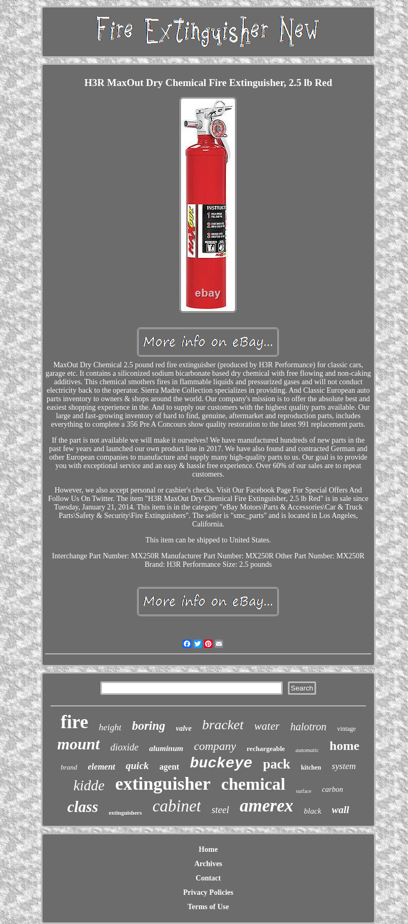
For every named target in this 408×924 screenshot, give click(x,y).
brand (69, 767)
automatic (307, 750)
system (343, 766)
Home (208, 849)
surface (303, 791)
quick (137, 765)
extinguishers (125, 812)
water (267, 726)
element (101, 766)
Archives (208, 864)
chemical (253, 783)
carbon (332, 789)
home (344, 746)
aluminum (166, 748)
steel (220, 810)
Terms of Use (208, 907)
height (110, 727)
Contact (208, 878)
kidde (88, 785)
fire (74, 722)
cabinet (176, 806)
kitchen (311, 767)
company (215, 746)
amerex (266, 805)
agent (169, 766)
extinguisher (162, 783)
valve (184, 728)
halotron (308, 726)
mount (78, 744)
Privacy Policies (208, 892)
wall (341, 809)
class (82, 806)
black (312, 811)
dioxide (124, 747)
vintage (346, 728)
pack (276, 764)
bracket (223, 724)
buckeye (221, 763)
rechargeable (265, 749)
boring (148, 725)
